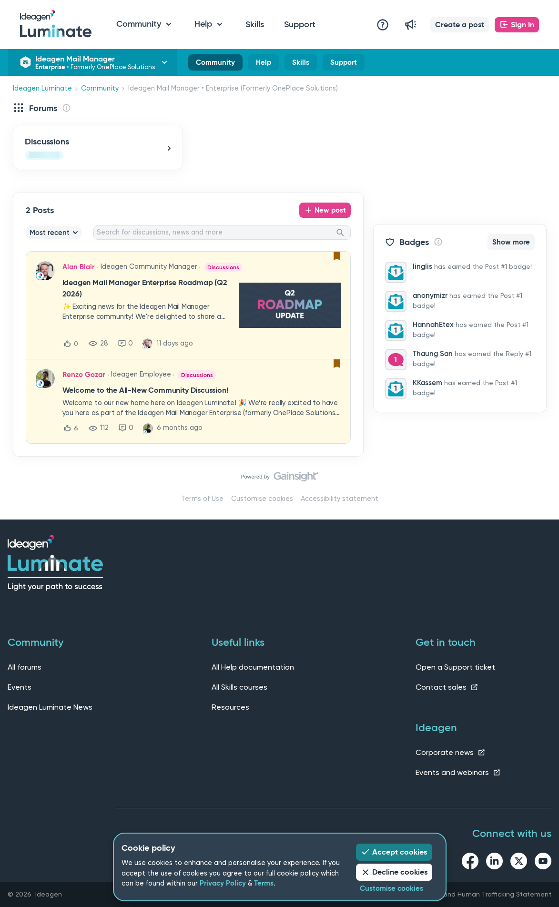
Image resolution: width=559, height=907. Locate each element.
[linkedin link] (494, 863)
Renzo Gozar (83, 374)
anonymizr (430, 295)
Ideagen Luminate (42, 88)
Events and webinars (458, 772)
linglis (422, 266)
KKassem (427, 382)
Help (263, 64)
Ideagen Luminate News (50, 707)
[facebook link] (470, 863)
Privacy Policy (223, 883)
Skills (254, 24)
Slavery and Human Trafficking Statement (485, 894)
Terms (264, 883)
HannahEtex (433, 324)
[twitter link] (518, 863)
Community (215, 64)
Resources (230, 707)
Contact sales (447, 687)
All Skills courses (239, 687)
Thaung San (433, 353)
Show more (511, 242)
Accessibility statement (339, 499)
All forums (24, 667)
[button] (459, 24)
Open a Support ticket (455, 667)
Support (299, 24)
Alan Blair (78, 267)
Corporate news (451, 752)
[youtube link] (543, 863)
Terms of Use (202, 499)
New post (330, 210)
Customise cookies (262, 499)
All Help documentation (253, 667)
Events (19, 687)
